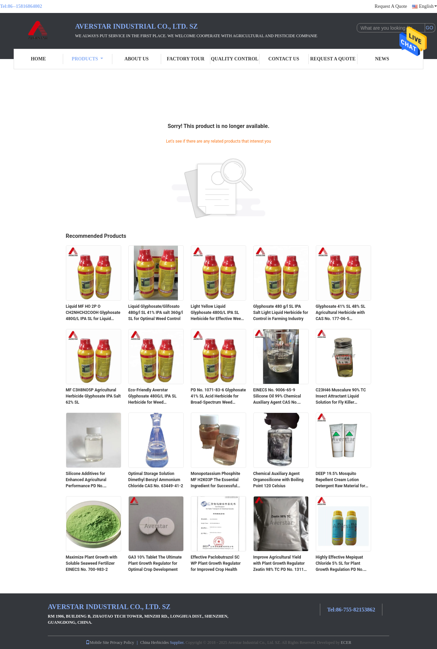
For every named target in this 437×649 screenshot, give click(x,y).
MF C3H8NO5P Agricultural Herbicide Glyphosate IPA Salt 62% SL (93, 396)
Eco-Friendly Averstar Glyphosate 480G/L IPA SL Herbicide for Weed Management (152, 396)
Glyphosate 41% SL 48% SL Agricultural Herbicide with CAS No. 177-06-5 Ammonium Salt (341, 313)
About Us (136, 58)
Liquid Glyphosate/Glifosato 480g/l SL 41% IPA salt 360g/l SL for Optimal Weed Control (155, 312)
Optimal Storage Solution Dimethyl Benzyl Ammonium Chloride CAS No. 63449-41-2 (155, 479)
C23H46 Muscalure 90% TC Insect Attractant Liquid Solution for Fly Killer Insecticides (341, 396)
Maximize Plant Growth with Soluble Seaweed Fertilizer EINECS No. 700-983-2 (91, 563)
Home (38, 58)
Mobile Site (97, 642)
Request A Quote (391, 6)
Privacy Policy (122, 642)
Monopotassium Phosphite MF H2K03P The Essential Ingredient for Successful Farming (215, 480)
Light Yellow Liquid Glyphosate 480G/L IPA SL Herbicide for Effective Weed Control (217, 313)
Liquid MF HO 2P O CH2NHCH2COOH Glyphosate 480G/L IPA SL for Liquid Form (93, 313)
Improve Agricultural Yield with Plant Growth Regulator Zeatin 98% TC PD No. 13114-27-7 (280, 564)
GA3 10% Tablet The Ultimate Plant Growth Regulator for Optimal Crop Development (155, 563)
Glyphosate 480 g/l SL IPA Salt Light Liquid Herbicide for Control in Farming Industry (280, 312)
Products (87, 58)
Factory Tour (185, 58)
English (428, 6)
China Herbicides (154, 642)
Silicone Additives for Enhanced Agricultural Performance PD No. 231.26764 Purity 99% (86, 480)
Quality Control (234, 58)
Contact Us (283, 58)
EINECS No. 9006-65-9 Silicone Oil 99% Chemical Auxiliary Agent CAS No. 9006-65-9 (277, 396)
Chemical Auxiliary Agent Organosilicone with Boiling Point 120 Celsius (278, 479)
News (382, 58)
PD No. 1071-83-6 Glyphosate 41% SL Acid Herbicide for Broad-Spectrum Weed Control (218, 396)
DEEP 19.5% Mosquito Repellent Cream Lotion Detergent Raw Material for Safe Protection (340, 480)
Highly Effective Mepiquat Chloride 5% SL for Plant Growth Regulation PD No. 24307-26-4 (340, 564)
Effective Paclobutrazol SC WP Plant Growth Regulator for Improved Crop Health (216, 563)
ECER (346, 642)
